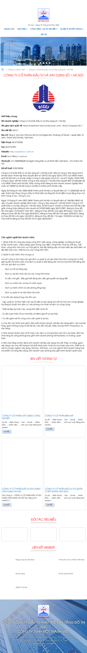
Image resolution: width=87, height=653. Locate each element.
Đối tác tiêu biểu (43, 519)
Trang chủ (9, 29)
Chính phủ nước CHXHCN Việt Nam (72, 559)
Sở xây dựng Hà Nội (66, 573)
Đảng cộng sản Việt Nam (25, 559)
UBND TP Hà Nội (21, 587)
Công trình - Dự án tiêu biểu (43, 29)
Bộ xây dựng (20, 573)
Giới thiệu (22, 29)
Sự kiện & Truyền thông (71, 29)
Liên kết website (43, 547)
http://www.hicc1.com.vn (22, 151)
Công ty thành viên (16, 69)
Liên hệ (44, 34)
